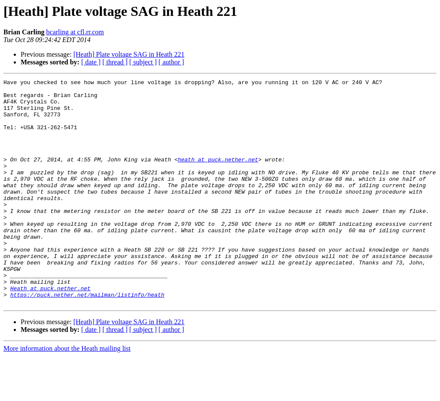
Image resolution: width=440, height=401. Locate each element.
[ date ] (91, 62)
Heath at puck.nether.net (50, 330)
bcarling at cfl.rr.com (75, 32)
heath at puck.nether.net (218, 176)
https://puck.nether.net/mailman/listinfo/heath (87, 338)
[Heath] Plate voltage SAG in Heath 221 (129, 54)
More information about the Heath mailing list (67, 393)
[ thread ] (115, 62)
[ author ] (171, 62)
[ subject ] (143, 62)
